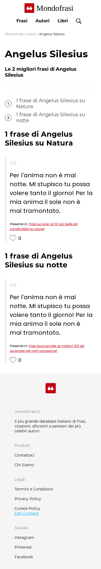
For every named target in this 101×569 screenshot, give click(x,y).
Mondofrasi (14, 34)
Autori (43, 20)
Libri (63, 20)
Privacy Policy (28, 498)
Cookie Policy (27, 508)
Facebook (24, 556)
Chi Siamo (24, 464)
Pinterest (23, 547)
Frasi (21, 20)
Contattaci (24, 455)
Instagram (24, 537)
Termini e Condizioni (34, 489)
